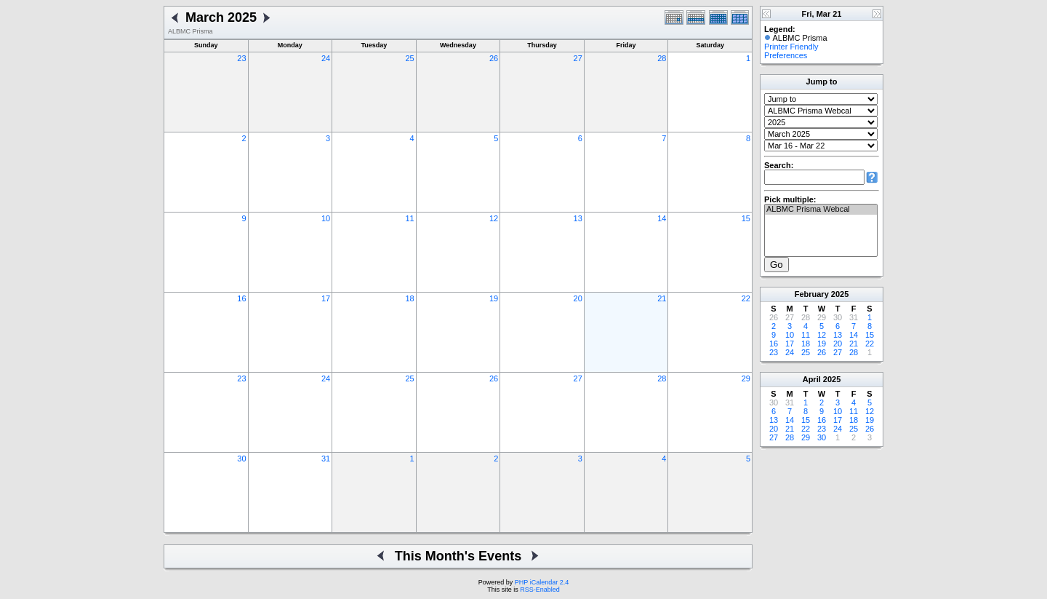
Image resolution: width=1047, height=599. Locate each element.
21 (661, 298)
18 (409, 298)
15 (746, 218)
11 (409, 218)
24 (325, 58)
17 (325, 298)
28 (661, 58)
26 (493, 58)
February (812, 294)
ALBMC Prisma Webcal (821, 210)
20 (578, 298)
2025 (840, 294)
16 (241, 298)
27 (578, 58)
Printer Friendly (791, 46)
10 (325, 218)
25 (409, 58)
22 (746, 298)
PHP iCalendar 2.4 (542, 582)
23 (241, 58)
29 (746, 378)
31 (325, 458)
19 (493, 298)
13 (578, 218)
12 (493, 218)
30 (241, 458)
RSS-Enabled (540, 589)
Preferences (785, 55)
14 (661, 218)
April (812, 379)
